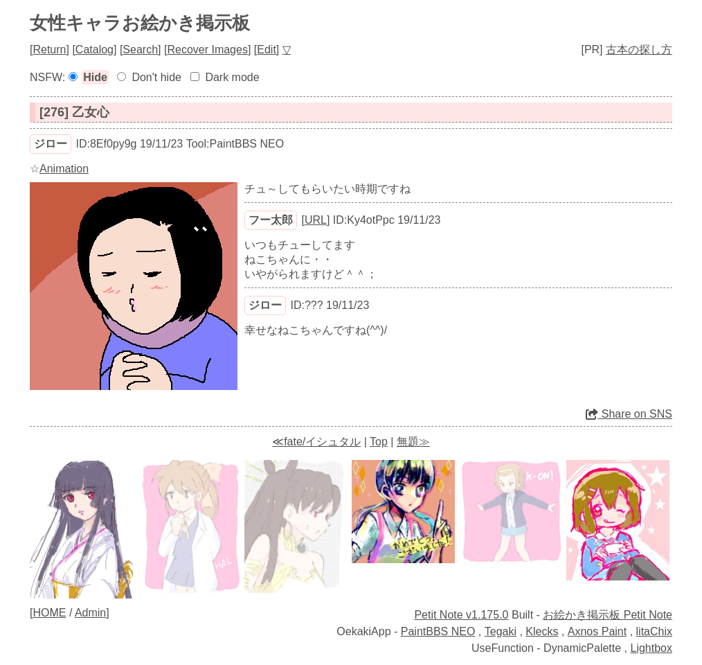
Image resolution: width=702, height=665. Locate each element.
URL (316, 220)
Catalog (94, 49)
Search (140, 49)
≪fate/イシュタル (316, 441)
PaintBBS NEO (438, 631)
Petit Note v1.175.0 (461, 615)
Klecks (541, 631)
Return (49, 49)
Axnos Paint (597, 631)
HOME (49, 613)
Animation (64, 169)
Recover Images (207, 49)
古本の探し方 (639, 49)
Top (379, 441)
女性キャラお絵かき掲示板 (140, 22)
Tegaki (500, 631)
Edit (266, 49)
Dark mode (232, 77)
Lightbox (652, 648)
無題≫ (413, 441)
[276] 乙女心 (74, 112)
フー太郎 (271, 220)
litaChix (654, 631)
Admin (90, 613)
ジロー (50, 144)
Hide (95, 77)
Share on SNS (629, 414)
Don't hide (156, 77)
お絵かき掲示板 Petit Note (607, 615)
